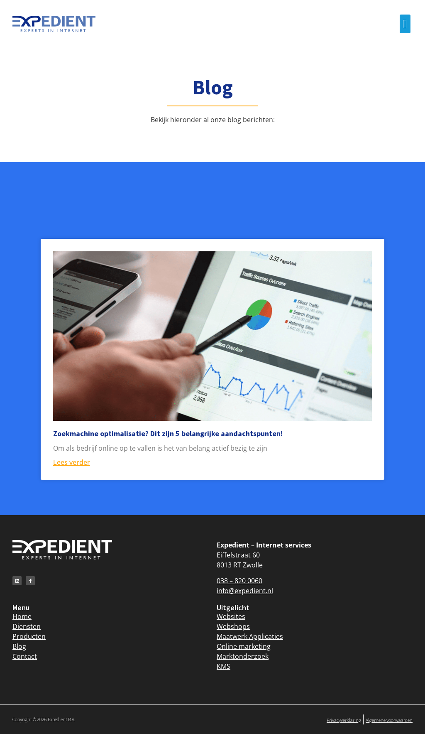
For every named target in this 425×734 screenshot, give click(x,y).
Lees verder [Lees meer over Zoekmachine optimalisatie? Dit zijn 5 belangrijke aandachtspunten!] (71, 462)
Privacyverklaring (344, 720)
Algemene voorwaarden (389, 720)
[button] (405, 24)
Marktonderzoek (243, 656)
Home (22, 616)
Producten (29, 636)
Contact (24, 656)
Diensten (26, 626)
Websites (231, 616)
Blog (19, 646)
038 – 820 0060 (239, 580)
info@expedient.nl (245, 590)
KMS (223, 666)
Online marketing (244, 646)
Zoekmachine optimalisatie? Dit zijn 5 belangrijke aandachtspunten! (168, 433)
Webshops (233, 626)
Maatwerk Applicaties (250, 636)
